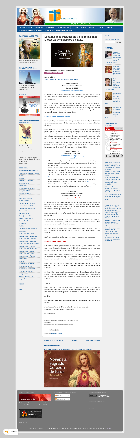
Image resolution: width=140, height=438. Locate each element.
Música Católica (24, 221)
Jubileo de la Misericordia (27, 208)
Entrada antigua (93, 340)
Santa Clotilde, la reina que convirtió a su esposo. (61, 79)
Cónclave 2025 (24, 183)
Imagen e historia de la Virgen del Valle (58, 30)
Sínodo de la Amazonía (26, 264)
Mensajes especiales (25, 216)
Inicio (74, 340)
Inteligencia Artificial (25, 198)
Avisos (21, 175)
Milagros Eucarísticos (26, 218)
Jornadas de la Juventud (27, 203)
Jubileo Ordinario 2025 (26, 206)
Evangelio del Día (63, 27)
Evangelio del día (56, 333)
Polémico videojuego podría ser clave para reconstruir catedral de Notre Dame (112, 215)
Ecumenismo (23, 186)
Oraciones (22, 231)
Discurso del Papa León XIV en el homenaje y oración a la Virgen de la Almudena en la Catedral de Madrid (112, 166)
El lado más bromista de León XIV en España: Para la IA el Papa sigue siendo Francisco (112, 189)
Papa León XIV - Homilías (27, 246)
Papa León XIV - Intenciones (28, 248)
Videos (91, 27)
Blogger (108, 428)
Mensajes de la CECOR (26, 213)
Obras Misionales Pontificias (28, 228)
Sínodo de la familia (25, 266)
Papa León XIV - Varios (26, 251)
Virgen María (23, 279)
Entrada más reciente (53, 340)
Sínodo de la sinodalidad (27, 269)
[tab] (109, 128)
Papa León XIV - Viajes (26, 253)
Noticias (75, 27)
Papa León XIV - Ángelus (27, 256)
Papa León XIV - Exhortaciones (29, 243)
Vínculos (100, 27)
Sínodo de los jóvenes (26, 271)
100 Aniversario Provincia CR (28, 170)
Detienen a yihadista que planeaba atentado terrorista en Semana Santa (112, 223)
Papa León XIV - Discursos (27, 238)
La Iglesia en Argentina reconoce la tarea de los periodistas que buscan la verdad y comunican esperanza (113, 181)
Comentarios (60, 399)
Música (83, 27)
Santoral (21, 261)
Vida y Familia (23, 274)
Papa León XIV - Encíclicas (27, 241)
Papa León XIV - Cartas (26, 233)
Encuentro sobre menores (27, 188)
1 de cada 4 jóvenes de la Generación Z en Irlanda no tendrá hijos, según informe (113, 197)
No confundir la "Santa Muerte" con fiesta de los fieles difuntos (112, 239)
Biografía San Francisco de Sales (30, 30)
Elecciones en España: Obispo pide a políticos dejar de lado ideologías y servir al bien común (113, 207)
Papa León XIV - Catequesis (28, 236)
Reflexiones (50, 27)
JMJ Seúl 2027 (24, 201)
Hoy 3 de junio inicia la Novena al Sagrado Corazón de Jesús (68, 349)
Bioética (21, 178)
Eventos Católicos (24, 193)
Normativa (22, 223)
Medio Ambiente (24, 211)
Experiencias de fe (25, 196)
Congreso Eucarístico (26, 180)
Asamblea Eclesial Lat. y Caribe (29, 173)
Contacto (109, 27)
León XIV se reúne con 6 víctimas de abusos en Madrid (112, 173)
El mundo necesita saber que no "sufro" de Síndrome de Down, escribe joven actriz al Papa (112, 231)
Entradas (59, 395)
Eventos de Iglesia (25, 27)
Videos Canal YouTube (26, 276)
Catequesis (39, 27)
